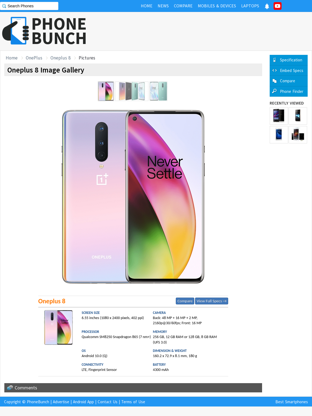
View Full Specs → (212, 300)
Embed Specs (291, 70)
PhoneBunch (38, 401)
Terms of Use (133, 401)
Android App (83, 401)
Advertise (61, 401)
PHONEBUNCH (59, 30)
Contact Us (107, 401)
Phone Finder (291, 91)
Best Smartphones (291, 401)
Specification (291, 59)
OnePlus (34, 58)
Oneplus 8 (60, 58)
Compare (184, 300)
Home (12, 58)
